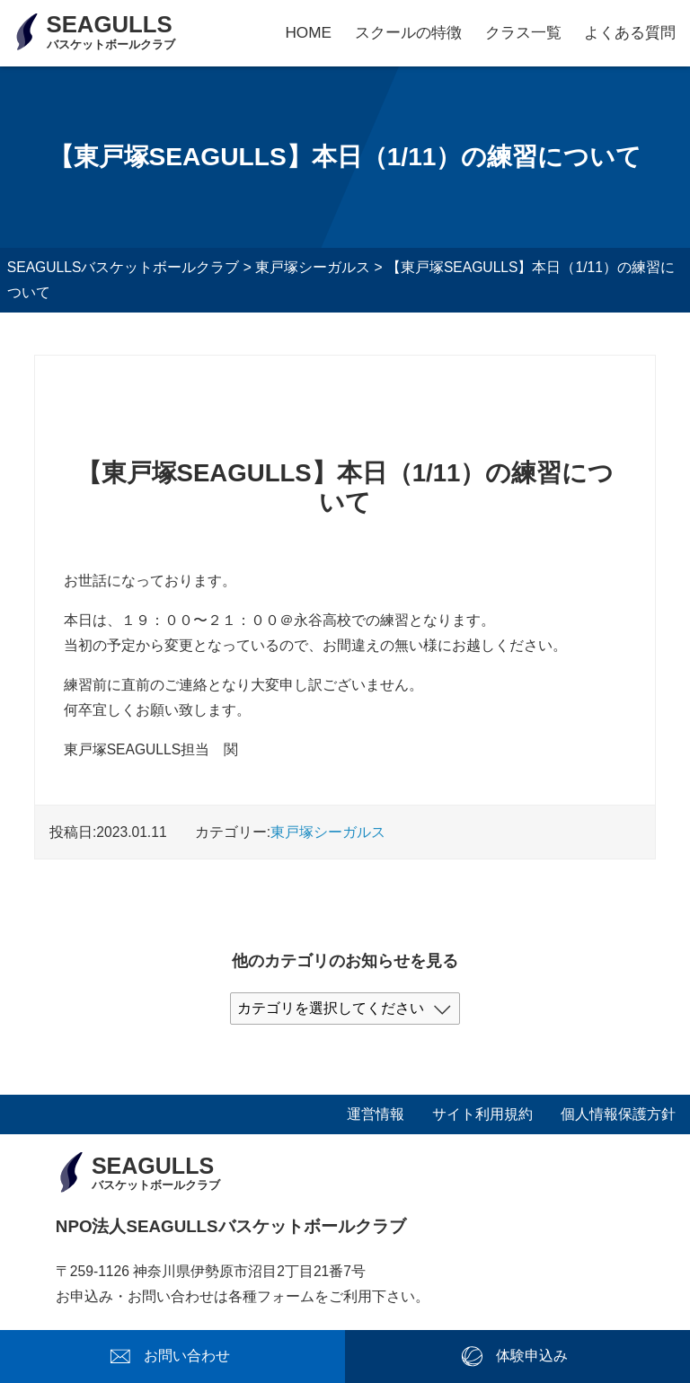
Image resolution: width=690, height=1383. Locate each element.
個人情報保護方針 (618, 1114)
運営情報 (375, 1114)
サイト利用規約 (482, 1114)
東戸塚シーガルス (327, 832)
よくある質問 (630, 32)
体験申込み (532, 1355)
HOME (308, 32)
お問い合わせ (187, 1355)
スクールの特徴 (408, 32)
